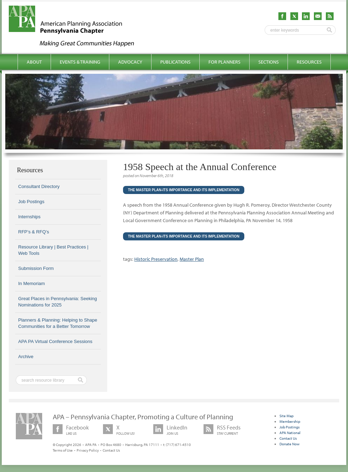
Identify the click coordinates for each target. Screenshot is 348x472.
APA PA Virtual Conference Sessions (55, 341)
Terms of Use (63, 450)
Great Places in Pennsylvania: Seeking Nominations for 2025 (57, 302)
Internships (29, 216)
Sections (268, 62)
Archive (25, 356)
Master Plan (192, 259)
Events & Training (80, 62)
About (34, 62)
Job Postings (31, 201)
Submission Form (36, 268)
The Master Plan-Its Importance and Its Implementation (183, 190)
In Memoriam (31, 283)
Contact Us (111, 450)
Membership (289, 421)
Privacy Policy (88, 450)
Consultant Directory (39, 186)
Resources (309, 62)
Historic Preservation (156, 259)
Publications (175, 62)
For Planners (224, 62)
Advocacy (130, 62)
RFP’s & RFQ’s (33, 231)
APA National (290, 432)
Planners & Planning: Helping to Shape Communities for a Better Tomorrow (57, 323)
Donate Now (289, 443)
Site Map (286, 415)
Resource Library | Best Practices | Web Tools (53, 250)
